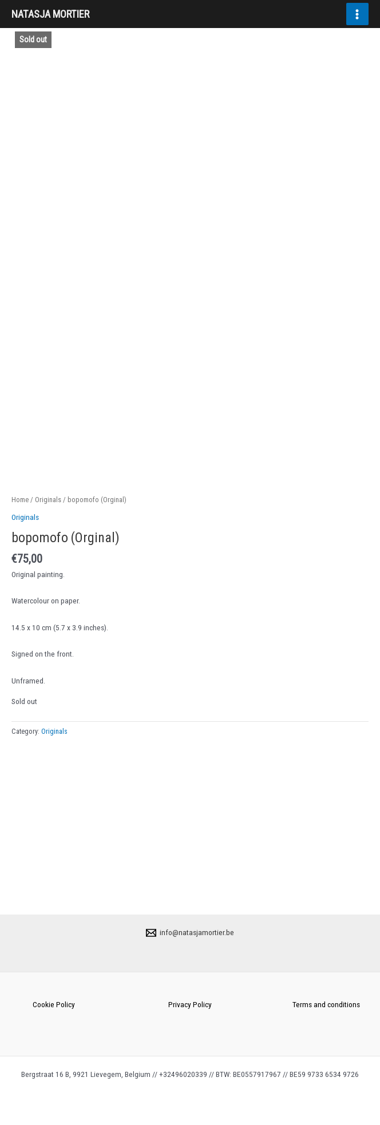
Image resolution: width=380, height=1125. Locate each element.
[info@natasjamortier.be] (190, 933)
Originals (48, 659)
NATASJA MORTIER (50, 14)
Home (20, 659)
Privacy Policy (190, 1004)
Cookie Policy (54, 1004)
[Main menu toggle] (357, 14)
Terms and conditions (326, 1004)
